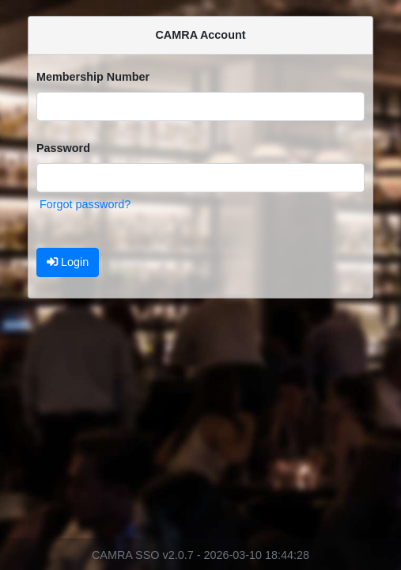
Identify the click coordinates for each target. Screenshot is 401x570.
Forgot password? (85, 204)
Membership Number (92, 76)
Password (63, 148)
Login (68, 262)
